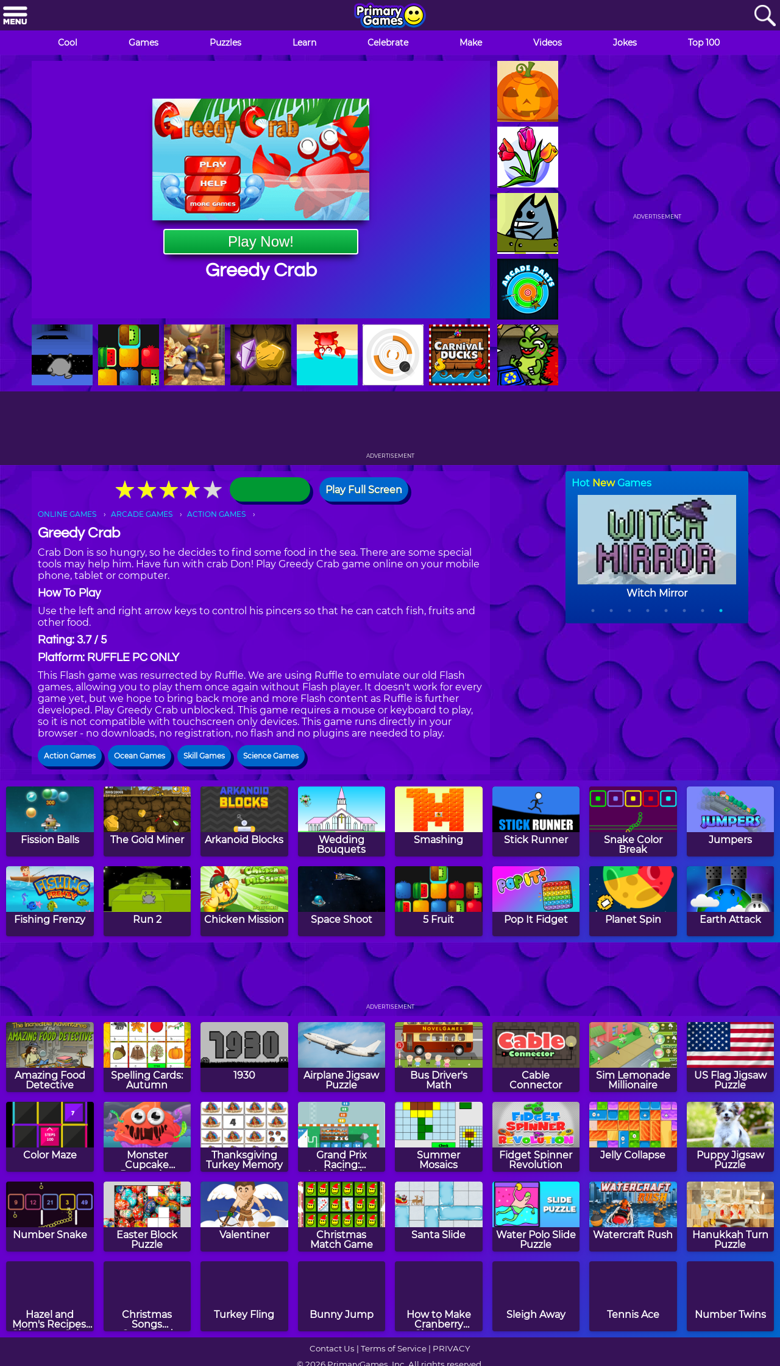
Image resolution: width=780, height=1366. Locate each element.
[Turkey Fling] (244, 1296)
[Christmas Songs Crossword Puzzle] (147, 1296)
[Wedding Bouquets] (342, 821)
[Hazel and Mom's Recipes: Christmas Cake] (50, 1296)
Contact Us (332, 1348)
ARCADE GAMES (141, 514)
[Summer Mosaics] (439, 1137)
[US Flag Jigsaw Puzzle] (731, 1057)
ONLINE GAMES (67, 514)
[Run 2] (147, 901)
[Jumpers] (731, 821)
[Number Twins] (731, 1296)
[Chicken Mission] (244, 901)
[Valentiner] (244, 1217)
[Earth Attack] (731, 901)
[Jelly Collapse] (633, 1137)
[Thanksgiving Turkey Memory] (244, 1137)
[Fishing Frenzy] (50, 901)
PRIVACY (451, 1348)
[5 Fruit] (439, 901)
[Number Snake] (50, 1217)
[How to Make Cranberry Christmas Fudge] (439, 1296)
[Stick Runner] (536, 821)
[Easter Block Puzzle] (147, 1217)
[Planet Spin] (633, 901)
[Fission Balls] (50, 821)
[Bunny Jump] (342, 1296)
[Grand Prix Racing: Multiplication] (342, 1137)
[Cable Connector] (536, 1057)
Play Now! (261, 241)
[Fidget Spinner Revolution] (536, 1137)
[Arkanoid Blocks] (244, 821)
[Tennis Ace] (633, 1296)
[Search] (765, 16)
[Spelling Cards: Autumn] (147, 1057)
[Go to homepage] (390, 16)
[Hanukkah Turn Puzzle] (731, 1217)
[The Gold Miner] (147, 821)
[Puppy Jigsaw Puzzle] (731, 1137)
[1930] (244, 1057)
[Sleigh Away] (536, 1296)
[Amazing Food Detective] (50, 1057)
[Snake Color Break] (633, 821)
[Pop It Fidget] (536, 901)
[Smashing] (439, 821)
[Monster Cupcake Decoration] (147, 1137)
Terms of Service (394, 1348)
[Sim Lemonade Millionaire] (633, 1057)
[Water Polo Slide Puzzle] (536, 1217)
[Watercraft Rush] (633, 1217)
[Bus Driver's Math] (439, 1057)
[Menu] (15, 16)
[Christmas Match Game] (342, 1217)
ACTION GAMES (216, 514)
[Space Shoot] (342, 901)
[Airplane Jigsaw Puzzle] (342, 1057)
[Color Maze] (50, 1137)
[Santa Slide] (439, 1217)
